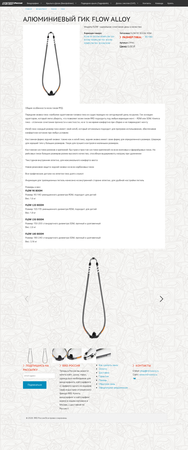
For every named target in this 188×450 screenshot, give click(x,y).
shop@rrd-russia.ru (149, 370)
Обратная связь (107, 383)
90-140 (148, 36)
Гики (63, 9)
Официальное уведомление (113, 387)
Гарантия (104, 376)
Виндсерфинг (33, 3)
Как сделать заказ (108, 365)
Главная (28, 9)
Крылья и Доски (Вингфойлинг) (60, 3)
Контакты (147, 3)
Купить (171, 3)
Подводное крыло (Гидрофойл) (94, 3)
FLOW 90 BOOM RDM (94, 36)
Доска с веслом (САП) (125, 3)
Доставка (104, 372)
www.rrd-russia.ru (148, 374)
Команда (159, 3)
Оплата (103, 368)
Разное (54, 9)
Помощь (103, 380)
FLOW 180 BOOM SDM (99, 43)
